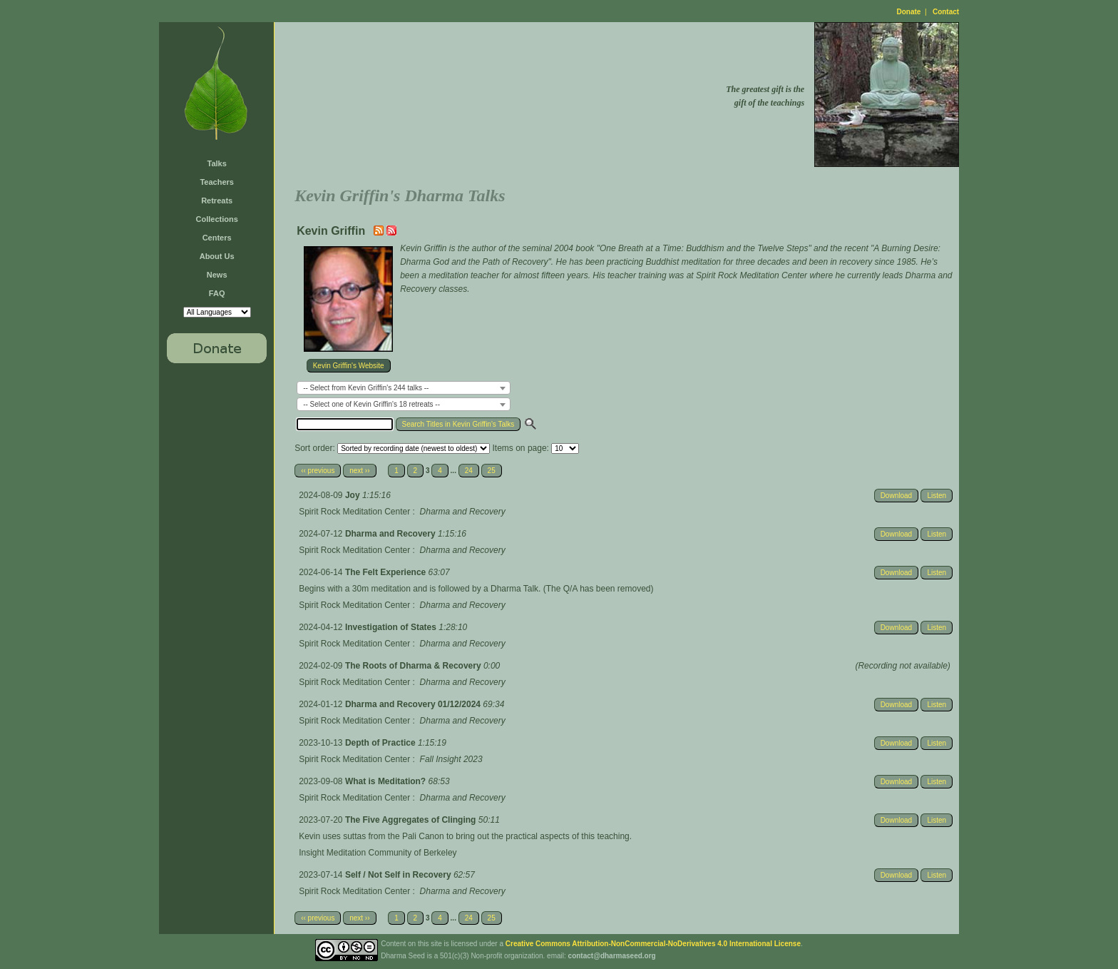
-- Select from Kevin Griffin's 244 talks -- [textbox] (366, 388)
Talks (217, 163)
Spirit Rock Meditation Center (354, 512)
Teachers (217, 182)
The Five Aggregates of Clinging (411, 820)
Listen (936, 495)
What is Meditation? (387, 781)
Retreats (216, 200)
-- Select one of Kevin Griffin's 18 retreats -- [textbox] (371, 404)
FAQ (217, 293)
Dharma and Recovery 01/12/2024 (414, 704)
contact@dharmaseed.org (612, 956)
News (217, 274)
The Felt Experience (387, 572)
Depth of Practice (381, 743)
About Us (217, 256)
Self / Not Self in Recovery (399, 875)
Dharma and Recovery (391, 534)
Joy (353, 495)
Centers (217, 237)
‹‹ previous (317, 471)
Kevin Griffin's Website (348, 366)
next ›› (359, 471)
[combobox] (404, 388)
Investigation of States (392, 627)
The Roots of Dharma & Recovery (414, 666)
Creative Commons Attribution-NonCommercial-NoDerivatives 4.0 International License (653, 944)
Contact (946, 12)
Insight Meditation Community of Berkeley (377, 853)
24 (469, 471)
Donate (909, 12)
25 (492, 471)
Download (896, 495)
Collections (217, 219)
